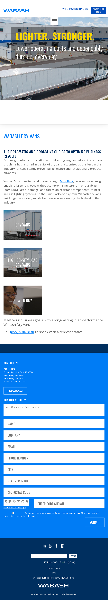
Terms (54, 573)
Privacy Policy (54, 568)
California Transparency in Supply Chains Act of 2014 (54, 577)
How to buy (22, 300)
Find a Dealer (15, 390)
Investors (83, 8)
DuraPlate (66, 181)
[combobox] (49, 556)
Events (65, 8)
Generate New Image (15, 507)
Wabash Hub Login (98, 10)
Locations (73, 8)
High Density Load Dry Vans (22, 262)
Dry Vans (22, 225)
